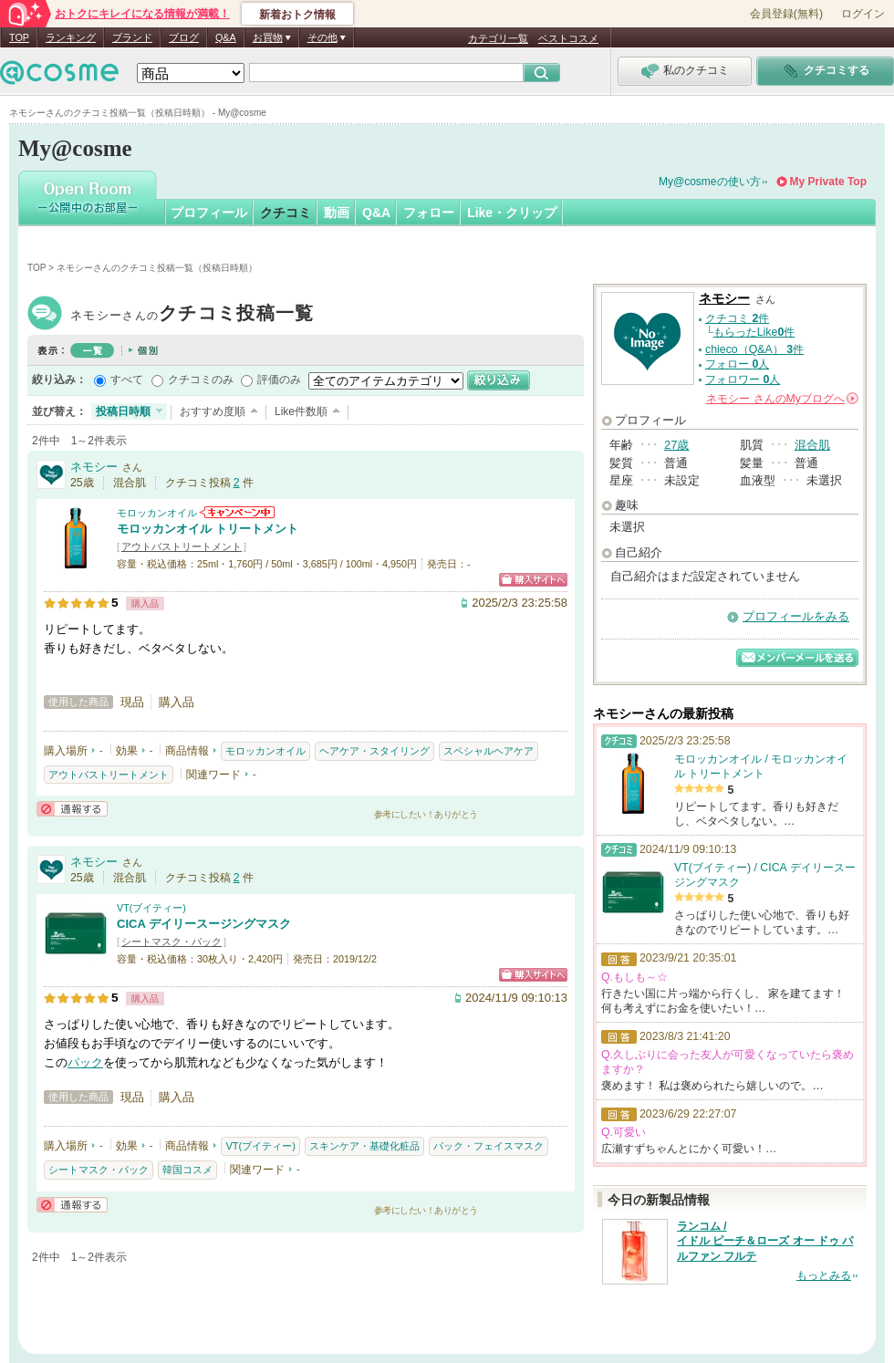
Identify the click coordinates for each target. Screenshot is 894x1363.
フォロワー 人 (742, 379)
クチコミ (285, 212)
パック (85, 1062)
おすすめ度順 (212, 411)
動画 (336, 212)
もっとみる (823, 1275)
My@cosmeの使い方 (710, 181)
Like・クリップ (511, 212)
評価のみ (279, 379)
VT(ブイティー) (151, 907)
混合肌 (812, 445)
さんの (782, 398)
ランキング (71, 37)
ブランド (132, 37)
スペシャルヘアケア (488, 750)
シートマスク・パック (171, 941)
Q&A (225, 37)
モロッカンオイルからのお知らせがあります (237, 512)
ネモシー (192, 315)
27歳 (676, 445)
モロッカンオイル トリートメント (207, 529)
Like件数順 (301, 411)
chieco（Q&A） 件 (754, 349)
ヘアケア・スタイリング (374, 750)
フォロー (428, 212)
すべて (126, 379)
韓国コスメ (187, 1169)
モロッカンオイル (157, 512)
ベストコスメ (568, 38)
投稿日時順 (123, 411)
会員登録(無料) (786, 13)
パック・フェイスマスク (488, 1145)
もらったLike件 (754, 332)
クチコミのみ (201, 379)
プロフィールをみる (796, 616)
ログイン (863, 13)
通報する (72, 809)
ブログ (184, 37)
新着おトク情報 (297, 14)
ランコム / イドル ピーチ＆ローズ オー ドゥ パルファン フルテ (765, 1242)
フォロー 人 (737, 364)
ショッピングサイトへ (533, 580)
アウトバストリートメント (181, 546)
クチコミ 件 (737, 318)
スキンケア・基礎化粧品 (364, 1145)
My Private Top (828, 181)
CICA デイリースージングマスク (204, 924)
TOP (19, 37)
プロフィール (209, 212)
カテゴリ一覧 (498, 38)
